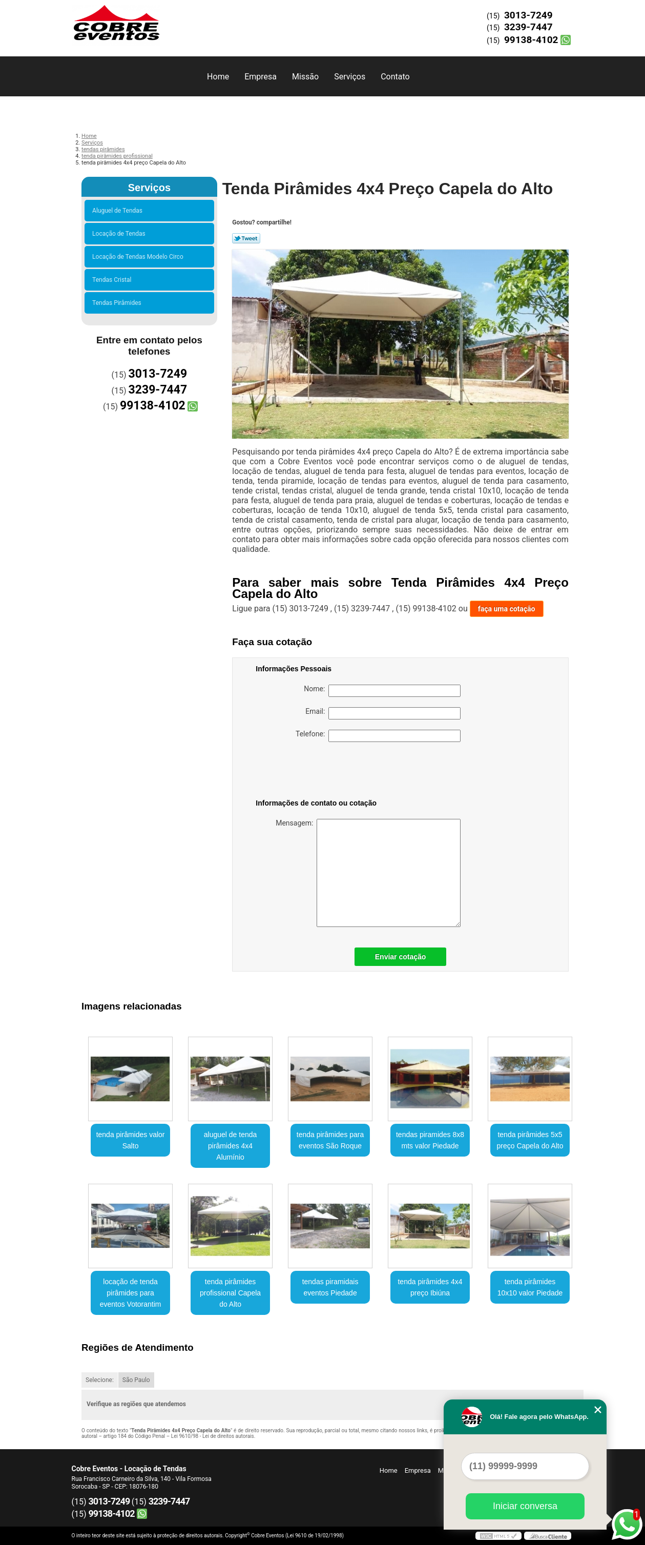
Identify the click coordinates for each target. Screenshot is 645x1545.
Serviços (349, 76)
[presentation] (321, 772)
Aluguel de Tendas (118, 210)
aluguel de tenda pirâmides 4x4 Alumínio (230, 1145)
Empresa (260, 76)
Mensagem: (368, 873)
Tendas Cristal (113, 279)
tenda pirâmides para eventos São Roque (330, 1140)
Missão (305, 76)
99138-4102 (531, 40)
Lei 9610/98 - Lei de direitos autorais (212, 1436)
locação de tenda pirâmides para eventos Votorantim (130, 1293)
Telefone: (378, 736)
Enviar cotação (400, 957)
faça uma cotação (506, 609)
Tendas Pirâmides (118, 302)
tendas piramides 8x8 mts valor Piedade (430, 1140)
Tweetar (246, 238)
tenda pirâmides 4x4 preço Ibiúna (430, 1287)
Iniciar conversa (525, 1506)
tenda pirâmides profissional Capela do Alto (230, 1293)
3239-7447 (528, 27)
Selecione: (100, 1380)
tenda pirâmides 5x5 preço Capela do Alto (529, 1140)
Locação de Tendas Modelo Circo (139, 256)
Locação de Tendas (120, 233)
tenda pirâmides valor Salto (130, 1140)
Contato (395, 76)
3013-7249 (528, 15)
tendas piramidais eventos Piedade (330, 1287)
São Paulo (136, 1380)
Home (218, 76)
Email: (383, 713)
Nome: (382, 691)
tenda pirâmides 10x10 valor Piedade (530, 1287)
